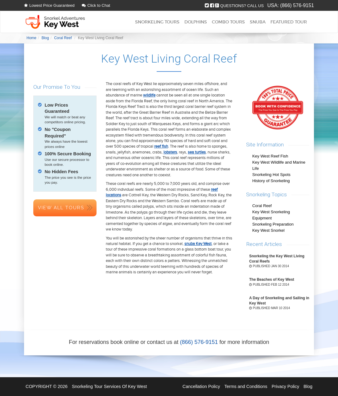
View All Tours (61, 207)
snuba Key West (198, 243)
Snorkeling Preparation (273, 224)
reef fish (161, 146)
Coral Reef (262, 205)
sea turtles (197, 152)
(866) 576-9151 (297, 5)
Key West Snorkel (268, 230)
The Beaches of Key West (271, 279)
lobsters (170, 152)
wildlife (149, 95)
